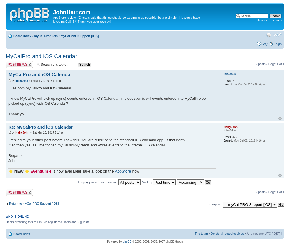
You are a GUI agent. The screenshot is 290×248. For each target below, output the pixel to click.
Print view (269, 34)
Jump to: (215, 204)
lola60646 (21, 80)
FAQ (264, 44)
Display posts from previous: (109, 182)
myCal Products (46, 36)
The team (201, 233)
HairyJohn (22, 132)
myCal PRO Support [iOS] (80, 36)
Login (278, 44)
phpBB (127, 241)
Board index (22, 36)
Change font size (277, 34)
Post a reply (19, 64)
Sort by (159, 182)
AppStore (123, 171)
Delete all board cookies (227, 233)
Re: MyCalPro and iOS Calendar (40, 127)
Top (280, 118)
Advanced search (269, 20)
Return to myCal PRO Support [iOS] (34, 203)
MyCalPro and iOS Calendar (41, 56)
